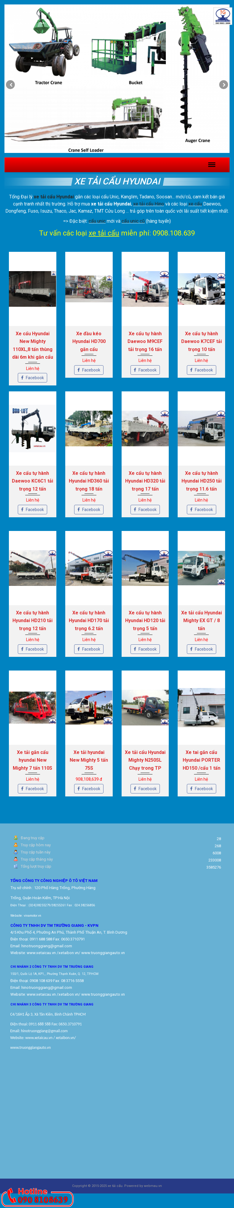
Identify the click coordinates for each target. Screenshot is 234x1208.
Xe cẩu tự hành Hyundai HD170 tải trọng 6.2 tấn (89, 620)
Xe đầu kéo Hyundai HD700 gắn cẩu (89, 341)
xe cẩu (195, 204)
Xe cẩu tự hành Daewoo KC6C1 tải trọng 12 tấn (32, 481)
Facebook (32, 377)
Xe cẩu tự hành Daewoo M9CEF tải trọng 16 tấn (145, 341)
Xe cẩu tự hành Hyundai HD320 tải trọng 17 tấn (145, 481)
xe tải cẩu (104, 233)
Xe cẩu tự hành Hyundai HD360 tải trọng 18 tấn (89, 481)
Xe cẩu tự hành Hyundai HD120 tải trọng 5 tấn (145, 620)
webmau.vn (153, 1186)
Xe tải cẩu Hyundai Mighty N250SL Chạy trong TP (145, 760)
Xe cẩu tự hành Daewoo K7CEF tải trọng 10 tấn (201, 341)
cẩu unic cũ (133, 221)
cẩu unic (97, 221)
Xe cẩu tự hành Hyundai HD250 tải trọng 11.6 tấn (202, 481)
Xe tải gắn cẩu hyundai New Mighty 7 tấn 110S (32, 760)
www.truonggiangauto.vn (103, 994)
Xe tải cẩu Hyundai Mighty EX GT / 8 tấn (201, 620)
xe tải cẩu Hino (148, 204)
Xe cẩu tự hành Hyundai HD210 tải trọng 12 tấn (32, 620)
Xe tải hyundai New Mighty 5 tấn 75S (89, 760)
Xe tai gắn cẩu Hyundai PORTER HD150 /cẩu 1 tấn (201, 760)
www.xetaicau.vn (41, 953)
